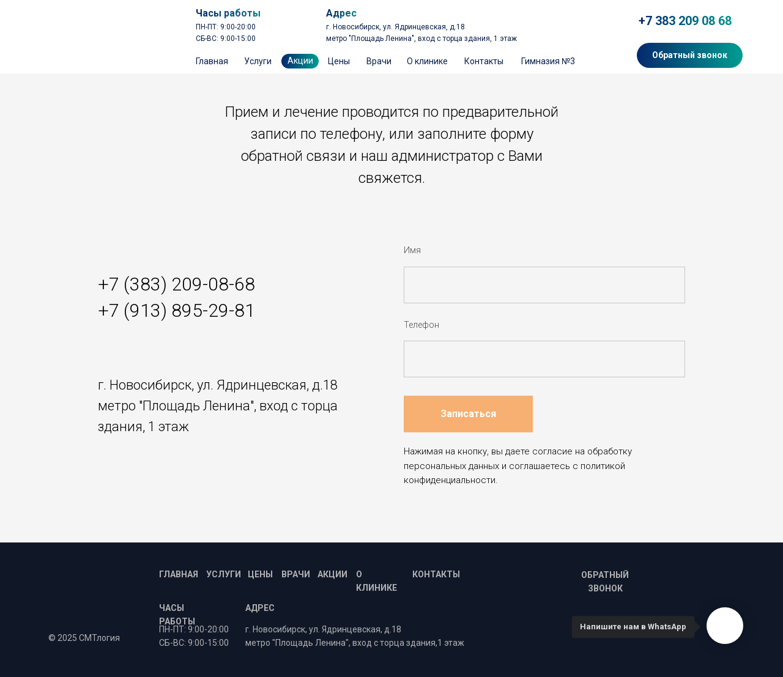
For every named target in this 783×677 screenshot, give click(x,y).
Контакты (483, 61)
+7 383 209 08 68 (685, 20)
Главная (212, 61)
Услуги (258, 61)
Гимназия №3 (548, 61)
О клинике (427, 61)
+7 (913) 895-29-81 (176, 310)
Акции (332, 574)
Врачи (379, 61)
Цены (339, 61)
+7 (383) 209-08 (163, 284)
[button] (690, 55)
